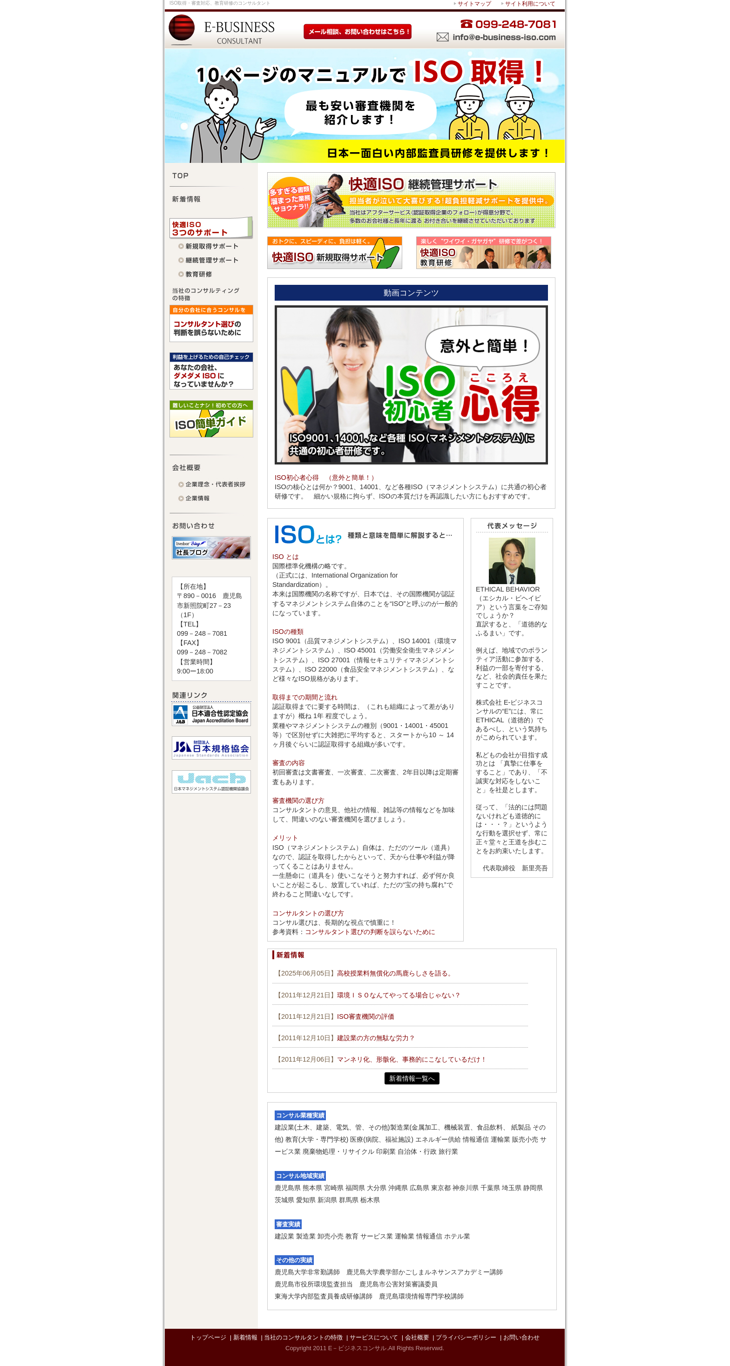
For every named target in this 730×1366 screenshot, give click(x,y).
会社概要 (211, 466)
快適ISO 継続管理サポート (211, 261)
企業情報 (211, 499)
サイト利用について (530, 3)
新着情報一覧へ (412, 1078)
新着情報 (211, 197)
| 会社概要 (415, 1337)
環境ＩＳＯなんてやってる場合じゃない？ (399, 995)
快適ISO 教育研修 (211, 275)
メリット (285, 837)
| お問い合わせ (520, 1337)
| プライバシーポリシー (464, 1337)
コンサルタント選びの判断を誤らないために (370, 931)
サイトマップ (474, 3)
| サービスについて (372, 1337)
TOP (211, 174)
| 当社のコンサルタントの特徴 (302, 1337)
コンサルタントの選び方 (308, 913)
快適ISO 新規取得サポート (211, 247)
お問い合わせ (211, 524)
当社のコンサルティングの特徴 (211, 293)
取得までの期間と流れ (305, 697)
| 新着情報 (243, 1337)
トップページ (208, 1337)
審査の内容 (288, 763)
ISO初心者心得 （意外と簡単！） (326, 477)
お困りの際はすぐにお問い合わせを (433, 29)
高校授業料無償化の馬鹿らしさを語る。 (395, 973)
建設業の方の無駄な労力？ (376, 1038)
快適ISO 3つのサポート (211, 228)
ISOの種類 (288, 631)
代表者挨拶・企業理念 (211, 485)
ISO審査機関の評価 (365, 1016)
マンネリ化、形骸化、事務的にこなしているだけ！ (412, 1059)
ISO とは (285, 556)
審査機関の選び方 (298, 800)
